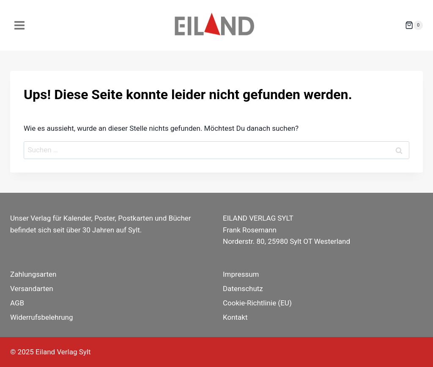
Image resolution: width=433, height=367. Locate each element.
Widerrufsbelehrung (41, 317)
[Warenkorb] (414, 25)
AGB (17, 303)
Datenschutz (243, 288)
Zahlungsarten (33, 274)
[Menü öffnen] (19, 25)
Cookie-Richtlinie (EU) (257, 303)
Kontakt (235, 317)
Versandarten (31, 288)
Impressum (241, 274)
